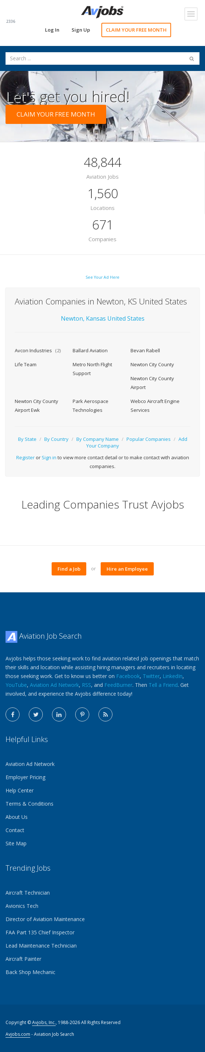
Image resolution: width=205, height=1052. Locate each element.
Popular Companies (148, 439)
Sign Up (81, 29)
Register (25, 457)
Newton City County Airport (152, 383)
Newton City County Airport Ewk (36, 405)
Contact (15, 830)
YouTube (16, 684)
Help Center (20, 790)
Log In (52, 29)
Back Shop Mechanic (30, 972)
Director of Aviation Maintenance (45, 919)
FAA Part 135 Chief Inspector (40, 932)
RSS (86, 684)
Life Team (26, 364)
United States (126, 318)
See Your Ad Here (102, 277)
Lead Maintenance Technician (41, 945)
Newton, (72, 318)
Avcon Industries (38, 350)
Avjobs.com (18, 1034)
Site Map (16, 843)
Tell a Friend (163, 684)
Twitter (151, 676)
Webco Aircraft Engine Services (155, 405)
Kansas (96, 318)
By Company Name (97, 439)
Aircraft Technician (28, 892)
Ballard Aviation (90, 350)
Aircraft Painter (23, 958)
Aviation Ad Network (54, 684)
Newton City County (152, 364)
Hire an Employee (127, 569)
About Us (17, 816)
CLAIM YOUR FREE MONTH (136, 29)
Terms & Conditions (29, 803)
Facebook (128, 676)
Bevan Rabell (145, 350)
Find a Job (69, 569)
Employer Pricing (25, 777)
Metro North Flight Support (92, 369)
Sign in (49, 457)
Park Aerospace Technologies (90, 405)
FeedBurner (118, 684)
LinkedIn (173, 676)
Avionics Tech (22, 905)
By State (27, 439)
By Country (56, 439)
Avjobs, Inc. (44, 1022)
